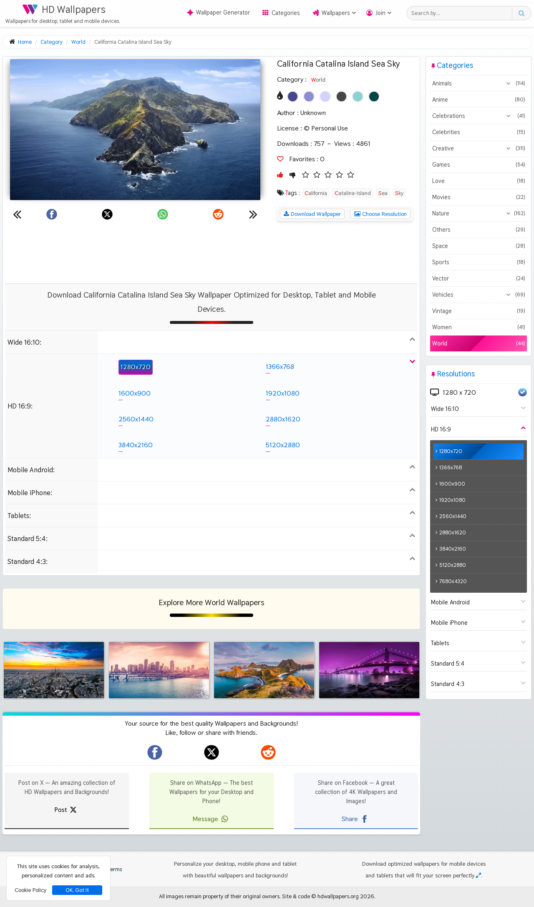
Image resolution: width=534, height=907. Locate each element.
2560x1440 (136, 419)
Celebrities (478, 132)
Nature (478, 213)
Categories (286, 13)
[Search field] (461, 13)
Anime (478, 99)
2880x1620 (283, 419)
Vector (478, 278)
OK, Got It (77, 890)
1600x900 (134, 393)
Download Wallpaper (312, 214)
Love (478, 180)
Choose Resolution (380, 214)
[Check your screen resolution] (478, 875)
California (316, 193)
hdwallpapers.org (338, 896)
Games (478, 164)
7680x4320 (453, 581)
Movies (478, 197)
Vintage (478, 311)
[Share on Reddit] (218, 214)
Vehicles (478, 294)
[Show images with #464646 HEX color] (341, 96)
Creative (478, 148)
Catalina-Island (353, 193)
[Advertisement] (211, 252)
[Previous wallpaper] (17, 214)
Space (478, 246)
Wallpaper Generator (218, 12)
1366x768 (280, 366)
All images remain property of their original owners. (220, 896)
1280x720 (136, 367)
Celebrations (478, 115)
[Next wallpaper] (253, 214)
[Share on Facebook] (51, 214)
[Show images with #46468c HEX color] (292, 96)
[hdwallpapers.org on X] (211, 752)
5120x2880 (283, 445)
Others (478, 229)
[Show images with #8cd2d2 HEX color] (357, 96)
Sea (383, 193)
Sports (478, 262)
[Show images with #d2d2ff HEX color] (325, 96)
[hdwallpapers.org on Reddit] (268, 752)
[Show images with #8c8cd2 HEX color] (309, 96)
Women (478, 327)
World (318, 79)
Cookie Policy (30, 890)
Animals (478, 83)
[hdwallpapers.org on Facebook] (154, 752)
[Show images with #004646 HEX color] (374, 96)
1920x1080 (283, 393)
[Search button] (521, 13)
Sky (399, 193)
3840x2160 (135, 445)
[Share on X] (107, 214)
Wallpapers (336, 13)
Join (380, 13)
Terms (110, 869)
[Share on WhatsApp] (162, 214)
